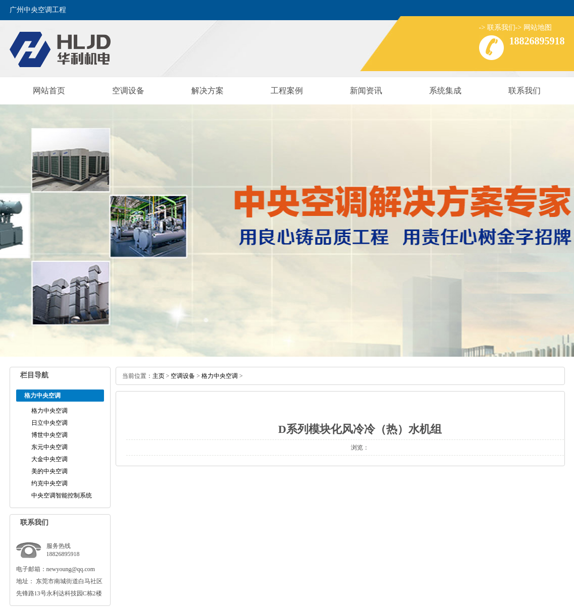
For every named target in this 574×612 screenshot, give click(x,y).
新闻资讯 (366, 90)
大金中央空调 (49, 459)
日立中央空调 (49, 422)
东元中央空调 (49, 447)
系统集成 (445, 90)
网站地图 (538, 27)
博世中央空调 (49, 434)
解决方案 (207, 90)
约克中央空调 (49, 483)
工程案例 (287, 90)
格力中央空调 (49, 410)
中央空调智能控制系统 (61, 495)
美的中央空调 (49, 471)
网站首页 (49, 90)
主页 (158, 375)
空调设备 (128, 90)
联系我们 (501, 27)
